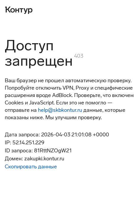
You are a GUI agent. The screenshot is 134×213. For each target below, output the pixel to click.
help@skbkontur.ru (60, 110)
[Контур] (19, 9)
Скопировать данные (31, 166)
